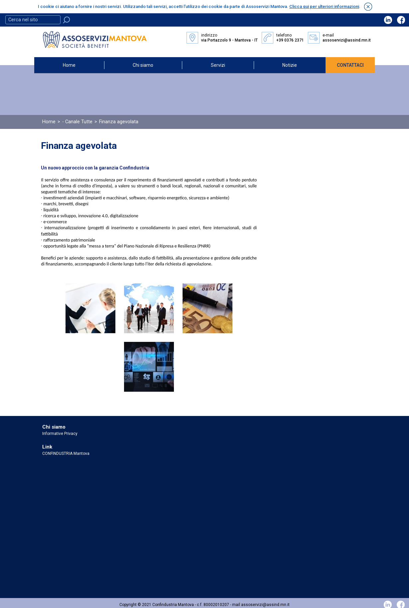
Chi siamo (143, 64)
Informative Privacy (59, 433)
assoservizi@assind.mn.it (347, 40)
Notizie (289, 64)
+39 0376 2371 (290, 40)
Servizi (218, 64)
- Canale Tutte (77, 121)
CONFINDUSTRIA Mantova (65, 453)
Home (69, 64)
